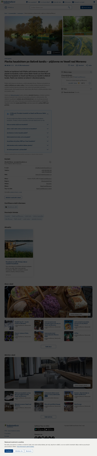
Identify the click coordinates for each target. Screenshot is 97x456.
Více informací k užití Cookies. (25, 446)
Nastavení (29, 451)
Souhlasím (9, 451)
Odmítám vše (19, 451)
